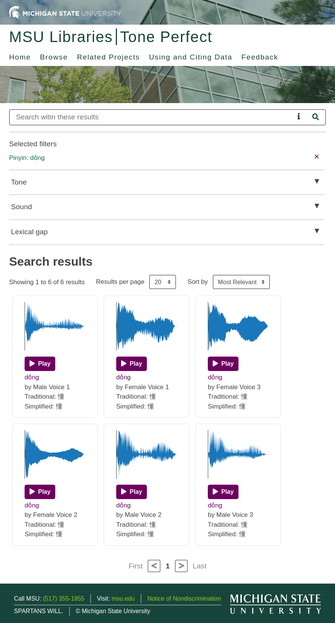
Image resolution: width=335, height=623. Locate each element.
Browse (54, 57)
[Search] (151, 117)
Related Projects (108, 57)
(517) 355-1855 (63, 598)
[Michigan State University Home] (65, 12)
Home (20, 57)
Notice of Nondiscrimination (184, 598)
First (136, 566)
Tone (19, 182)
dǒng (32, 377)
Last (199, 566)
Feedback (260, 57)
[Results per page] (162, 282)
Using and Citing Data (190, 57)
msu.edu (123, 598)
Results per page (120, 281)
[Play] (40, 364)
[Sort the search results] (241, 282)
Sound (21, 207)
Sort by (197, 281)
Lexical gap (29, 232)
